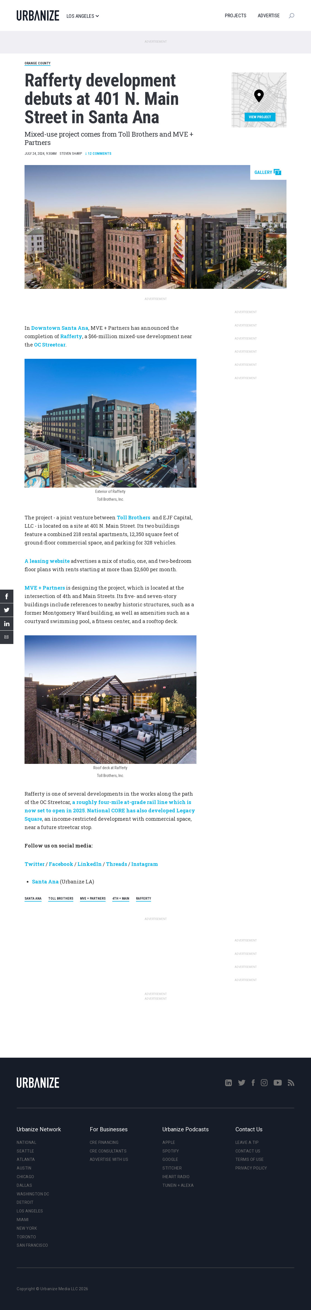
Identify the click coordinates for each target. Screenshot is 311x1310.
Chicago (25, 1177)
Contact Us (248, 1151)
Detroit (25, 1202)
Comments (98, 153)
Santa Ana (33, 898)
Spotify (170, 1151)
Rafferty (143, 898)
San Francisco (32, 1245)
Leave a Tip (247, 1142)
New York (27, 1228)
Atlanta (26, 1159)
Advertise (269, 15)
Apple (168, 1142)
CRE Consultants (108, 1151)
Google (170, 1159)
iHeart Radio (175, 1177)
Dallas (24, 1185)
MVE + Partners (93, 898)
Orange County (37, 63)
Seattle (25, 1151)
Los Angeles (83, 16)
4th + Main (120, 898)
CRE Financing (104, 1142)
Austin (24, 1168)
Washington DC (33, 1194)
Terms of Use (249, 1159)
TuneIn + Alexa (178, 1185)
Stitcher (172, 1168)
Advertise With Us (109, 1159)
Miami (23, 1219)
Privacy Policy (251, 1168)
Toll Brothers (60, 898)
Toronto (26, 1237)
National (26, 1142)
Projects (235, 15)
